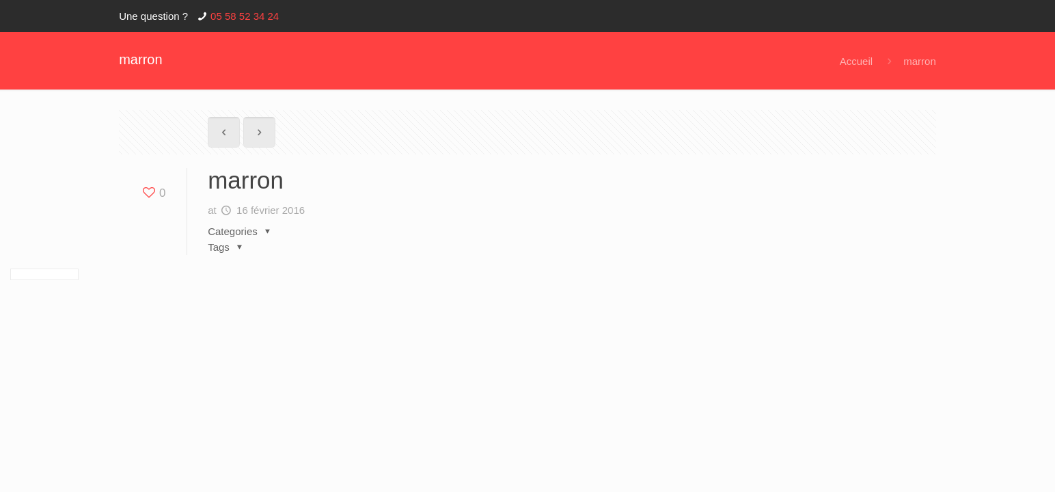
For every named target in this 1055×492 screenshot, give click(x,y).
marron (919, 61)
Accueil (856, 61)
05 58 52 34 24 (244, 16)
